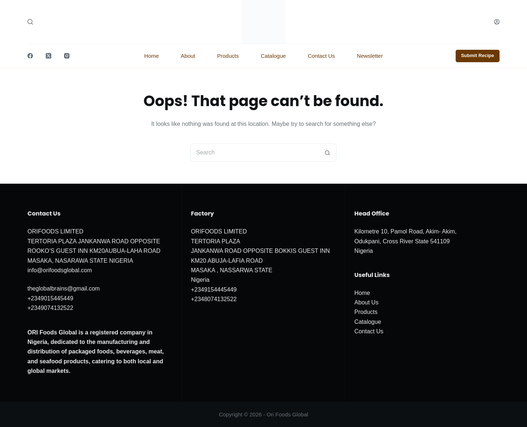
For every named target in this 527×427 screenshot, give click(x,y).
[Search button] (327, 152)
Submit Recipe (477, 55)
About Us (366, 302)
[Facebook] (30, 56)
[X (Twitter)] (48, 56)
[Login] (497, 22)
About (188, 56)
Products (228, 56)
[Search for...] (254, 152)
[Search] (30, 22)
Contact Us (321, 56)
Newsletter (370, 56)
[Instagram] (67, 56)
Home (151, 56)
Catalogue (273, 56)
